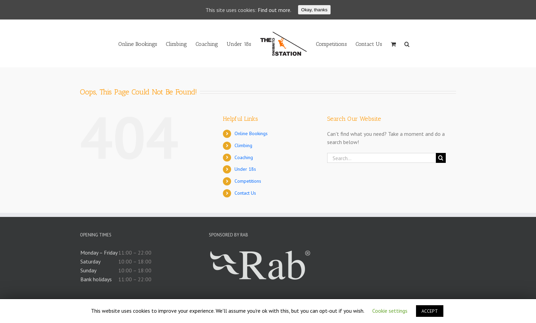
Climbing (243, 145)
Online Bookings (251, 133)
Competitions (247, 181)
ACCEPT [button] (429, 311)
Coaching (243, 157)
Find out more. (274, 10)
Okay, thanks (314, 9)
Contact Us (245, 193)
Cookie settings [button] (389, 310)
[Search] (407, 43)
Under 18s (245, 169)
